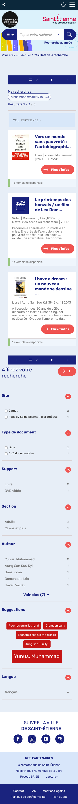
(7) (37, 594)
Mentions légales (54, 791)
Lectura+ (52, 776)
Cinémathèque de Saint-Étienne (39, 765)
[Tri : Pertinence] (32, 121)
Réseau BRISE (29, 776)
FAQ (33, 791)
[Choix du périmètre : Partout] (9, 34)
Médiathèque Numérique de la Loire (39, 771)
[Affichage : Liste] (34, 79)
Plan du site (60, 797)
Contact (18, 791)
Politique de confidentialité (28, 797)
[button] (4, 4)
